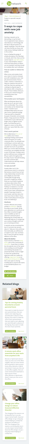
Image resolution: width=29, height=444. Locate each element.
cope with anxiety (18, 60)
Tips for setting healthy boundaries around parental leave (14, 305)
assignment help (14, 257)
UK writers (7, 244)
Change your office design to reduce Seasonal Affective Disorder (12, 406)
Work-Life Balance (14, 16)
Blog (6, 16)
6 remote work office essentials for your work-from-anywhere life (14, 353)
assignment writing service (12, 259)
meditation (13, 206)
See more (21, 331)
